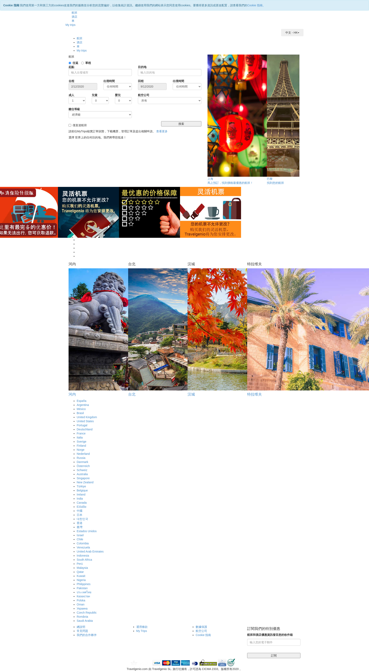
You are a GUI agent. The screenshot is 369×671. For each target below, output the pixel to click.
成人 (71, 95)
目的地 (142, 67)
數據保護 (201, 626)
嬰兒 (118, 95)
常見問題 (82, 631)
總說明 (81, 626)
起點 (71, 67)
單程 (88, 63)
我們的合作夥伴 (87, 635)
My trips (70, 24)
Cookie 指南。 (256, 5)
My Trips (141, 631)
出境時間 (109, 81)
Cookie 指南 (203, 635)
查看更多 (162, 131)
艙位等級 (74, 109)
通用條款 (142, 626)
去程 (71, 81)
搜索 (181, 123)
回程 (141, 81)
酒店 (74, 16)
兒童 (94, 95)
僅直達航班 (80, 125)
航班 (74, 12)
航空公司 (143, 95)
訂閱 (274, 655)
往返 (75, 63)
